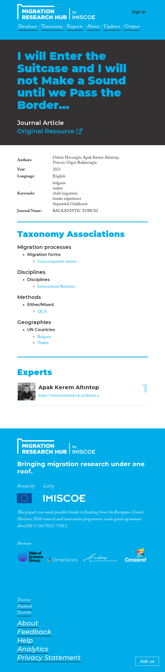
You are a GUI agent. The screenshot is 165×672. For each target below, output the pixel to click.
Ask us (147, 661)
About (93, 27)
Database (27, 27)
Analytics (32, 649)
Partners (55, 498)
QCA (42, 312)
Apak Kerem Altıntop (68, 387)
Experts (75, 27)
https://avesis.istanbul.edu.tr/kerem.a (68, 396)
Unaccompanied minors (57, 261)
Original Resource (49, 131)
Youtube (24, 613)
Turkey (43, 343)
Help (25, 640)
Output (132, 27)
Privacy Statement (49, 658)
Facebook (24, 607)
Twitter (24, 601)
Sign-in (139, 12)
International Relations (56, 287)
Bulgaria (44, 337)
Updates (112, 27)
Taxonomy (52, 27)
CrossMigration (57, 11)
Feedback (34, 632)
